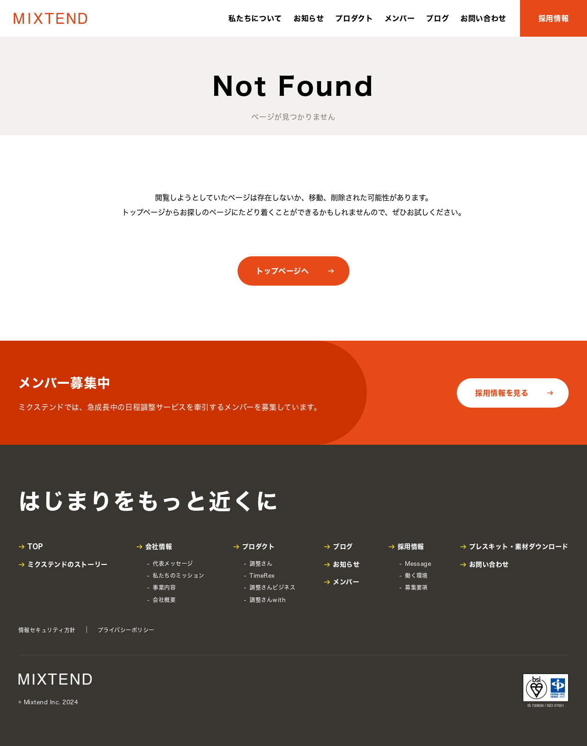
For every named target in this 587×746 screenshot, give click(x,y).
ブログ (437, 18)
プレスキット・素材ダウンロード (519, 546)
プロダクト (354, 18)
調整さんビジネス (272, 587)
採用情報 (553, 18)
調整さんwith (267, 599)
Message (418, 563)
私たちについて (255, 18)
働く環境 (416, 575)
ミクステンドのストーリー (68, 564)
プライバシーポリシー (126, 630)
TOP (35, 546)
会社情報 (158, 546)
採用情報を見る (501, 393)
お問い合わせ (483, 18)
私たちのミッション (178, 575)
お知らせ (309, 18)
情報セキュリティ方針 (47, 630)
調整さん (260, 563)
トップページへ (282, 271)
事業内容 (164, 587)
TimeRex (262, 575)
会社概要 (164, 599)
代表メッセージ (173, 563)
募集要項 (416, 587)
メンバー (400, 18)
